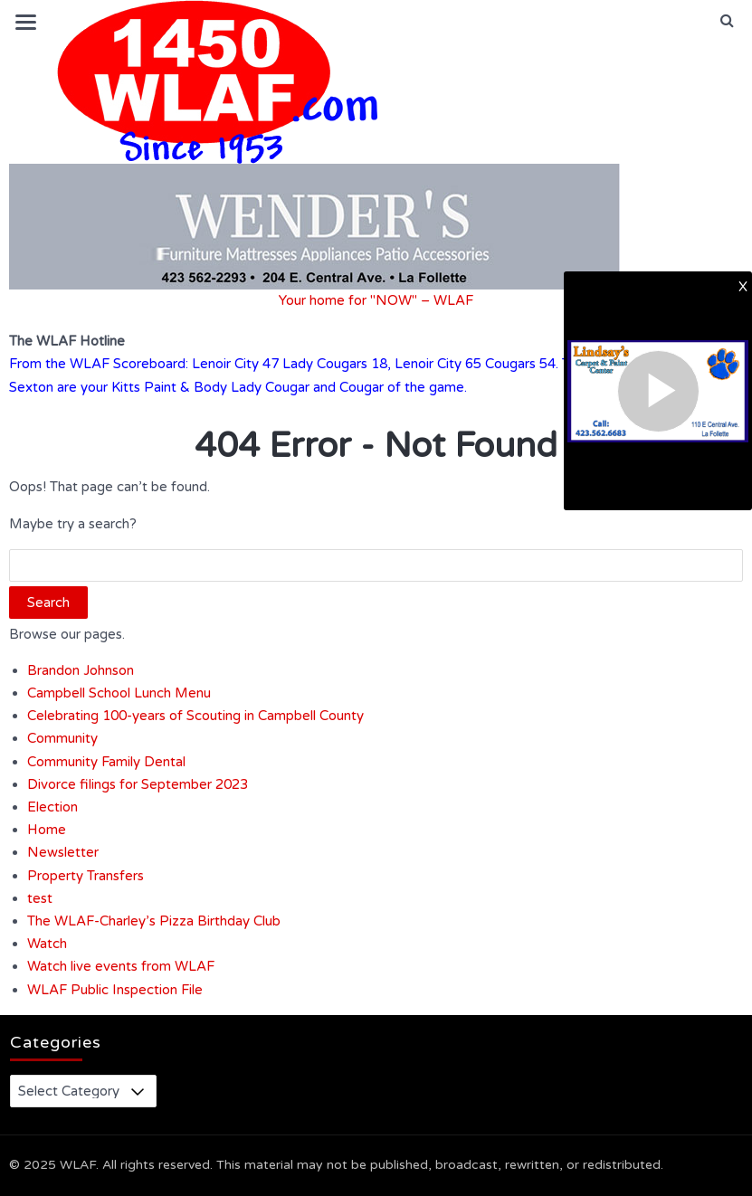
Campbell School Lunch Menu (119, 693)
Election (52, 807)
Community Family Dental (106, 762)
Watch (47, 943)
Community (62, 738)
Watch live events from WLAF (120, 966)
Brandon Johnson (80, 670)
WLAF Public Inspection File (115, 990)
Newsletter (63, 852)
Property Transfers (85, 876)
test (39, 898)
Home (46, 829)
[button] (727, 21)
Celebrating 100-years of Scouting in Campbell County (195, 715)
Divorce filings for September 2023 (137, 784)
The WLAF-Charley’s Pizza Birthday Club (154, 921)
